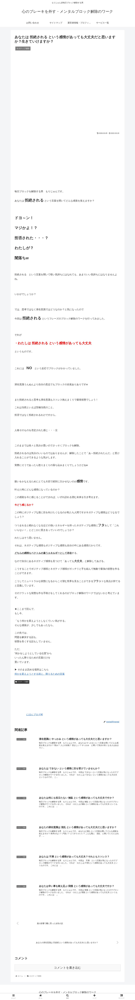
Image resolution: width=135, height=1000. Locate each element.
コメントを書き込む (67, 967)
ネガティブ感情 (22, 682)
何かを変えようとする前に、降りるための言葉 (40, 674)
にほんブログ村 (29, 714)
